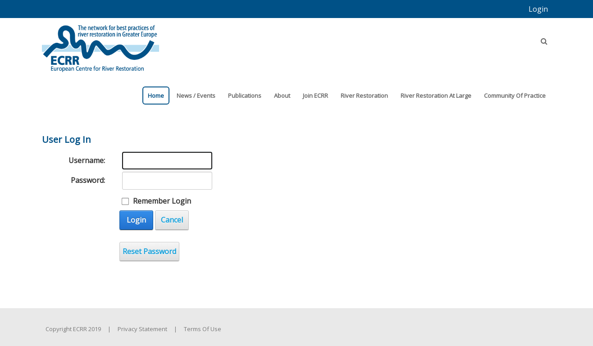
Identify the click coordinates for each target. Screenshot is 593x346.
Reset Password (149, 251)
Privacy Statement (142, 329)
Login (538, 9)
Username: (86, 160)
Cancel (172, 220)
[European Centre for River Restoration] (100, 44)
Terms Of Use (202, 329)
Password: (88, 180)
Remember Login (162, 201)
